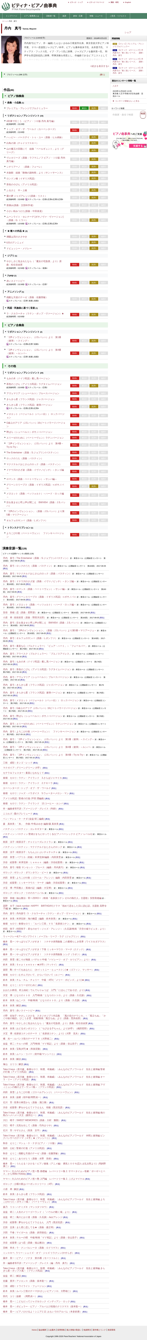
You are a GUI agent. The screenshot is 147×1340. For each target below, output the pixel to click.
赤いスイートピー (15, 281)
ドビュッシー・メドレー (19, 248)
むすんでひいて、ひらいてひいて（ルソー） (42, 975)
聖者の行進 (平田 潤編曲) (32, 798)
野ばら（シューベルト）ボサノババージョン (29, 432)
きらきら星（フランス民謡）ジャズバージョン (30, 399)
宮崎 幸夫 (8, 1248)
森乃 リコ (8, 1207)
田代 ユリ (8, 1296)
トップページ (11, 16)
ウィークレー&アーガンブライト (20, 936)
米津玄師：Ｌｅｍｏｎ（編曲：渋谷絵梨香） (42, 862)
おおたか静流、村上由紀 (15, 990)
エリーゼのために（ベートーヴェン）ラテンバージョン (35, 438)
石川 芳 (7, 1102)
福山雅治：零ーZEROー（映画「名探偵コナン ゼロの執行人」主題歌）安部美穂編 (58, 898)
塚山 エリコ (10, 1064)
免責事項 (87, 1330)
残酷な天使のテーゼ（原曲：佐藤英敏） (27, 297)
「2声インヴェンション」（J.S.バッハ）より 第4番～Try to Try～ (50, 755)
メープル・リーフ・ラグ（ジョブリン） (59, 936)
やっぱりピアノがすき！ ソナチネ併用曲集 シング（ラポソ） (48, 954)
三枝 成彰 (8, 762)
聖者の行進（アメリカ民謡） (31, 1148)
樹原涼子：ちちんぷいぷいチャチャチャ (37, 852)
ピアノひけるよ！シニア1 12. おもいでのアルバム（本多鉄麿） (49, 1311)
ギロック (7, 872)
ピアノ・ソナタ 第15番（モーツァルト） (38, 1258)
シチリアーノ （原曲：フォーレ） (24, 167)
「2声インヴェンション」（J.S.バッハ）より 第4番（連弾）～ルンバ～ (54, 747)
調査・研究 (115, 2)
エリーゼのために (28, 985)
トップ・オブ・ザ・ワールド (36, 788)
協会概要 (42, 1330)
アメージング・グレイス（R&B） (40, 808)
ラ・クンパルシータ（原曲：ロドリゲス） (38, 1248)
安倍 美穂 (8, 612)
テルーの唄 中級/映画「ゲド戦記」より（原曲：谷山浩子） (47, 1237)
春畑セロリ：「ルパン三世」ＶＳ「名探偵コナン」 (45, 923)
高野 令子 (8, 906)
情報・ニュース (96, 16)
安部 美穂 (8, 898)
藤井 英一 (8, 1258)
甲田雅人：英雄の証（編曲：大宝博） (33, 888)
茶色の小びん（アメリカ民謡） (22, 184)
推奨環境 (111, 1330)
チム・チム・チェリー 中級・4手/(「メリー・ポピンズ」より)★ (50, 980)
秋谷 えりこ (10, 985)
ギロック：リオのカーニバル (29, 893)
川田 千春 (8, 1232)
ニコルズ (7, 813)
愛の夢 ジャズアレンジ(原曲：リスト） (26, 196)
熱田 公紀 (8, 1148)
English (128, 2)
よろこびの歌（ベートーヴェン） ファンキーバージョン (46, 731)
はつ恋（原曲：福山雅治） (32, 1242)
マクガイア (8, 767)
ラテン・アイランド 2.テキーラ (36, 783)
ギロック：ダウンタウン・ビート (31, 872)
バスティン (8, 829)
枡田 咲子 (8, 929)
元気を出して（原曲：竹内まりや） (34, 1125)
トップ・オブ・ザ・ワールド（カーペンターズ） (31, 129)
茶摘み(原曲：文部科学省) (19, 205)
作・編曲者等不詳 (12, 808)
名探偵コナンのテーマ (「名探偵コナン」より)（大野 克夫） (47, 1033)
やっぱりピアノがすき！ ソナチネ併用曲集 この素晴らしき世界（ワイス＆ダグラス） (61, 941)
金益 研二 (8, 1043)
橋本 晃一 (8, 941)
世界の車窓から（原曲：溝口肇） (31, 1102)
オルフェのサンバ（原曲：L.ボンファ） (26, 520)
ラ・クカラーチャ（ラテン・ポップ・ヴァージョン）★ (35, 313)
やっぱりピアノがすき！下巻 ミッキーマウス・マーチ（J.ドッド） (50, 949)
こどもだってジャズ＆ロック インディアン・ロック (43, 1301)
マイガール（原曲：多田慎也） (32, 1232)
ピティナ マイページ (96, 2)
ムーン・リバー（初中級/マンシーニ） (36, 1054)
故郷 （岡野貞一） (26, 1296)
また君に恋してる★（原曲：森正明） (36, 1227)
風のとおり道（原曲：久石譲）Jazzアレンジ (39, 1217)
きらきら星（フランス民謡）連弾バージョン (29, 405)
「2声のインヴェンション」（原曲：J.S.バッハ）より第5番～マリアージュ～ (56, 630)
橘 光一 (7, 1038)
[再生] (22, 561)
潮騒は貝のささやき (16, 236)
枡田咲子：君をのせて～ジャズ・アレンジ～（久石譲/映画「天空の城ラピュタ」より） (61, 929)
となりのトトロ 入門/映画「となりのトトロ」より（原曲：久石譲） (50, 995)
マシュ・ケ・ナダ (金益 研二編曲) (27, 819)
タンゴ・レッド (24, 762)
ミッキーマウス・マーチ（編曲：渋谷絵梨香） (43, 883)
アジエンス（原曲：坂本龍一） (32, 1281)
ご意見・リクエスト (118, 16)
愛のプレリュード (23, 813)
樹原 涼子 (8, 842)
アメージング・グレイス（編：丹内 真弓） (46, 1263)
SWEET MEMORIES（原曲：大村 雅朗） (38, 1120)
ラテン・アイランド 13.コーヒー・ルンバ (41, 803)
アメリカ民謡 (10, 798)
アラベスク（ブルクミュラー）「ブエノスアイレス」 (43, 653)
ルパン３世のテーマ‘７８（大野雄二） (34, 1038)
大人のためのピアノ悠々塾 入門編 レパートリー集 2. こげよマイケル (48, 1179)
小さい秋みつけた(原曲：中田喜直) (24, 211)
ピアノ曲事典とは (31, 16)
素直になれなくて (35, 773)
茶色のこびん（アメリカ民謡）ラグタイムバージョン (34, 384)
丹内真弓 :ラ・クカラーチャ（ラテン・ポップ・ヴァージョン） (49, 913)
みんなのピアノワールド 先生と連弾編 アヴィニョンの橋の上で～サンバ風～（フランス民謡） (54, 1085)
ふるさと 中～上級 (16, 190)
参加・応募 (78, 16)
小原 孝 (7, 617)
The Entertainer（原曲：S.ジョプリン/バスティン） (33, 452)
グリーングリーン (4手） (29, 767)
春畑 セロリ (10, 778)
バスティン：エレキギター (30, 829)
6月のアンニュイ (15, 242)
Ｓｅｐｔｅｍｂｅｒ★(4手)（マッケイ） (37, 964)
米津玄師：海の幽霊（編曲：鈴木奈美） (37, 918)
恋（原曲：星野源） (26, 612)
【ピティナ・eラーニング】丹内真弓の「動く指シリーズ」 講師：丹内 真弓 (128, 52)
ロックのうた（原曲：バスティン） (24, 458)
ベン (5, 819)
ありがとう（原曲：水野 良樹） (36, 1158)
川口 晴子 (8, 1120)
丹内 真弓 (8, 558)
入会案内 (51, 1330)
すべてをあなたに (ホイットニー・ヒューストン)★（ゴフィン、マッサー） (54, 970)
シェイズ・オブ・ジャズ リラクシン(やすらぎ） (49, 1253)
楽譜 (64, 16)
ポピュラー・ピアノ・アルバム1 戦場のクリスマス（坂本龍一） (49, 1306)
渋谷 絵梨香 (10, 862)
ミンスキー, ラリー (13, 1253)
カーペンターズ (11, 788)
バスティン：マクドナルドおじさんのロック (39, 847)
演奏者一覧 (50, 16)
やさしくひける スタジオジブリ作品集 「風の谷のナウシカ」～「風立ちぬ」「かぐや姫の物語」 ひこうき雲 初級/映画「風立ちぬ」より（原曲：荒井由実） (54, 1017)
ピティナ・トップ (76, 2)
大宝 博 (7, 888)
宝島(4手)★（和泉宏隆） (29, 1049)
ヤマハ (6, 1171)
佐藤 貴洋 (8, 1281)
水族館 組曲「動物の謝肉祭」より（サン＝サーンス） (35, 172)
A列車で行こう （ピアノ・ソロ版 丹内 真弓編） (31, 121)
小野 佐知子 (10, 1015)
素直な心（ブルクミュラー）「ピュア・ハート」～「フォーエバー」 (52, 646)
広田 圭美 (8, 1227)
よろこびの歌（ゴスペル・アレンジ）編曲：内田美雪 (43, 877)
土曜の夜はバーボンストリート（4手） (34, 1184)
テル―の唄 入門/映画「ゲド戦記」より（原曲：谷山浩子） (47, 1043)
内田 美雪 (8, 857)
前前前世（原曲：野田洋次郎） (30, 617)
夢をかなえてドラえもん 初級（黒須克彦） (42, 1107)
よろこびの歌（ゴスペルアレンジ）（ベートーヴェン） (45, 1092)
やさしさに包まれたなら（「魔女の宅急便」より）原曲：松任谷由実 (52, 1023)
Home (34, 1330)
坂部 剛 (7, 970)
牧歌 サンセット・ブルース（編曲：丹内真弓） (40, 867)
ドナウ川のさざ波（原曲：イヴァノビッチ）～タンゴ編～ (46, 581)
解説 (18, 1005)
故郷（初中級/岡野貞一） (29, 1097)
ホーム (4, 21)
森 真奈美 (8, 824)
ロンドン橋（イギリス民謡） (21, 178)
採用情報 (61, 1330)
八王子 (115, 86)
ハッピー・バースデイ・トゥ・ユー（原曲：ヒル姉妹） (35, 137)
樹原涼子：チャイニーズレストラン (34, 842)
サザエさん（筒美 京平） (28, 1130)
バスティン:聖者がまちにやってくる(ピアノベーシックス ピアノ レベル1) (54, 834)
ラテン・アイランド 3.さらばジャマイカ (40, 778)
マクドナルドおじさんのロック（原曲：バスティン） (34, 464)
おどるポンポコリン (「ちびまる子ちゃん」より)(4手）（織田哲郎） (52, 1028)
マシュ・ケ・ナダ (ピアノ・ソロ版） (38, 1143)
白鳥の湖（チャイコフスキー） (22, 143)
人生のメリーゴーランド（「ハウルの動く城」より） (43, 1212)
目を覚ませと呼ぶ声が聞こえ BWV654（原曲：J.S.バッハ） (48, 622)
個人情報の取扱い (74, 1330)
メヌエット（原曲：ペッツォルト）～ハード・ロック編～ (46, 604)
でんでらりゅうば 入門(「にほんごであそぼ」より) (57, 990)
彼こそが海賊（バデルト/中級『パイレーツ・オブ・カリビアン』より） (53, 959)
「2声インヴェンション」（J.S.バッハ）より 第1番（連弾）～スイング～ (55, 739)
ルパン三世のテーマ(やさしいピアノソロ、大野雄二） (44, 1291)
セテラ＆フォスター (13, 773)
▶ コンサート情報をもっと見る (126, 101)
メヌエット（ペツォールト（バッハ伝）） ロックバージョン (47, 700)
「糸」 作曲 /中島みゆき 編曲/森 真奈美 (37, 824)
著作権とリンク (99, 1330)
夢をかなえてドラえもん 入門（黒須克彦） (42, 1222)
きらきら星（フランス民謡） (31, 1194)
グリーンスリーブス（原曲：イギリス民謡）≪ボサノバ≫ (46, 597)
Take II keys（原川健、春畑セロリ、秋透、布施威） (29, 1069)
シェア (127, 32)
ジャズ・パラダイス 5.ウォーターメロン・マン (44, 793)
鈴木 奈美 (8, 918)
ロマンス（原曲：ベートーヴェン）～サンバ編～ (31, 479)
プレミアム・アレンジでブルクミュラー (27, 108)
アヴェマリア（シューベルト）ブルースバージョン (32, 393)
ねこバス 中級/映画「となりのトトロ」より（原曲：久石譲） (48, 1000)
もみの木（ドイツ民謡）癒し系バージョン (28, 378)
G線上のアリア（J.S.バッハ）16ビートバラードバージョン (47, 708)
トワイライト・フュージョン (31, 1286)
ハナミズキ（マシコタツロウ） (32, 1207)
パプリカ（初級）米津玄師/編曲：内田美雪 (38, 857)
